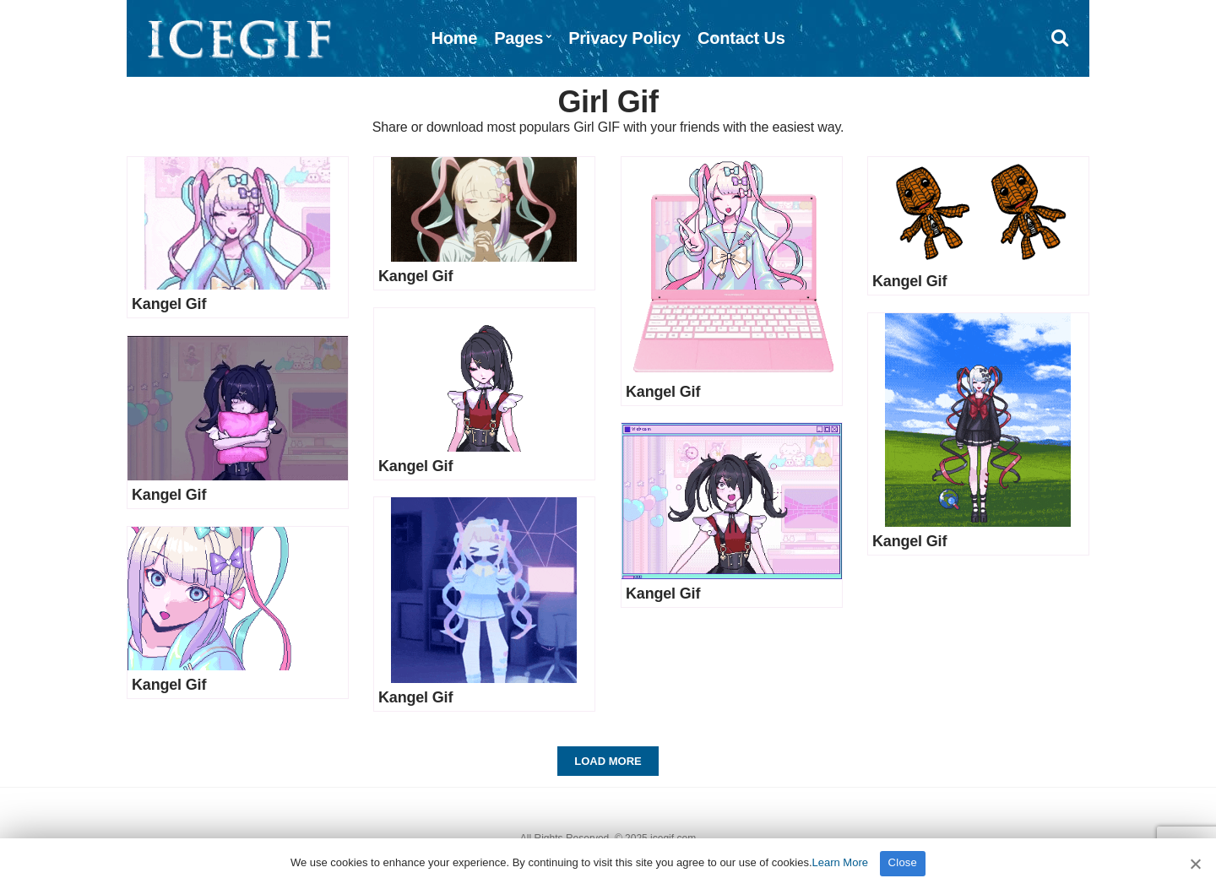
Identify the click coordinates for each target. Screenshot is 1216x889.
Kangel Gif (169, 303)
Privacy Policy (624, 38)
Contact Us (741, 38)
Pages (518, 38)
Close (903, 862)
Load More (607, 761)
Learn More (840, 862)
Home (454, 38)
